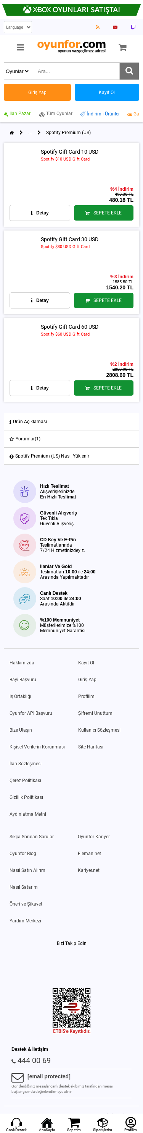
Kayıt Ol (86, 663)
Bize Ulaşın (21, 730)
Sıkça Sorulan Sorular (32, 836)
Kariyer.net (89, 870)
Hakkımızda (22, 663)
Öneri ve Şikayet (26, 904)
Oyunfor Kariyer (94, 836)
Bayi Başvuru (23, 679)
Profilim (86, 696)
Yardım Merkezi (25, 921)
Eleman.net (89, 853)
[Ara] (129, 71)
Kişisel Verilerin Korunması (37, 747)
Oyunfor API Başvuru (31, 713)
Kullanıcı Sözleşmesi (99, 730)
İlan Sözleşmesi (26, 763)
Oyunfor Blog (23, 853)
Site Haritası (90, 747)
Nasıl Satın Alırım (27, 870)
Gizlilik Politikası (26, 797)
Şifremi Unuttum (95, 713)
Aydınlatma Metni (28, 814)
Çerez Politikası (25, 780)
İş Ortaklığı (20, 696)
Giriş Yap (87, 679)
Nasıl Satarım (24, 887)
